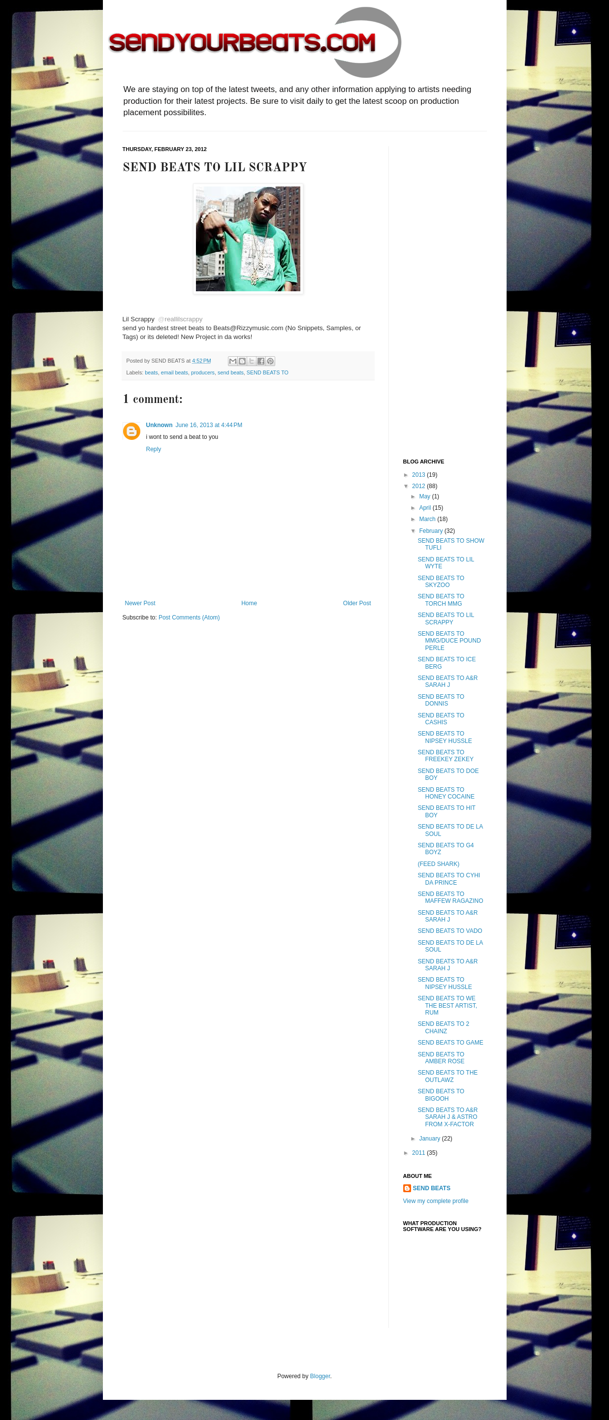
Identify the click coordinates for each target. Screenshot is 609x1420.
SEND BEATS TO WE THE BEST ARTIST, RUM (447, 1005)
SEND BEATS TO (267, 372)
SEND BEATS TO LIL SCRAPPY (445, 618)
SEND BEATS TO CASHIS (440, 719)
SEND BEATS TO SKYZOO (440, 581)
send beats (231, 372)
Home (249, 603)
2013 (419, 474)
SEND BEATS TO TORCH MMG (440, 600)
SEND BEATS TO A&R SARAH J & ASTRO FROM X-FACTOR (447, 1117)
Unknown (159, 425)
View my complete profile (436, 1201)
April (425, 507)
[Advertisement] (442, 293)
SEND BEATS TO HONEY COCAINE (445, 793)
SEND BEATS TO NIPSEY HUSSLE (444, 737)
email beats (174, 372)
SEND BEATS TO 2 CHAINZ (443, 1027)
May (425, 496)
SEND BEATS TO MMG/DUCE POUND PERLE (449, 640)
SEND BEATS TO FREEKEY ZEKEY (445, 756)
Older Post (357, 603)
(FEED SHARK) (438, 864)
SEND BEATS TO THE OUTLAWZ (447, 1076)
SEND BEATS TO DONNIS (440, 700)
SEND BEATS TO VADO (449, 930)
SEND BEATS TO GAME (450, 1042)
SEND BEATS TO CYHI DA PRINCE (448, 879)
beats (151, 372)
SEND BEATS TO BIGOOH (440, 1095)
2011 (419, 1152)
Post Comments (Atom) (189, 617)
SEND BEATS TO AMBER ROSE (440, 1058)
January (430, 1138)
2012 (419, 486)
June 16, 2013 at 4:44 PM (209, 425)
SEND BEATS (431, 1188)
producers (203, 372)
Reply (153, 449)
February (431, 530)
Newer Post (140, 603)
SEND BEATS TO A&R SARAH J (447, 681)
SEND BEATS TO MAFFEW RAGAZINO (450, 897)
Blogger (320, 1376)
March (428, 519)
